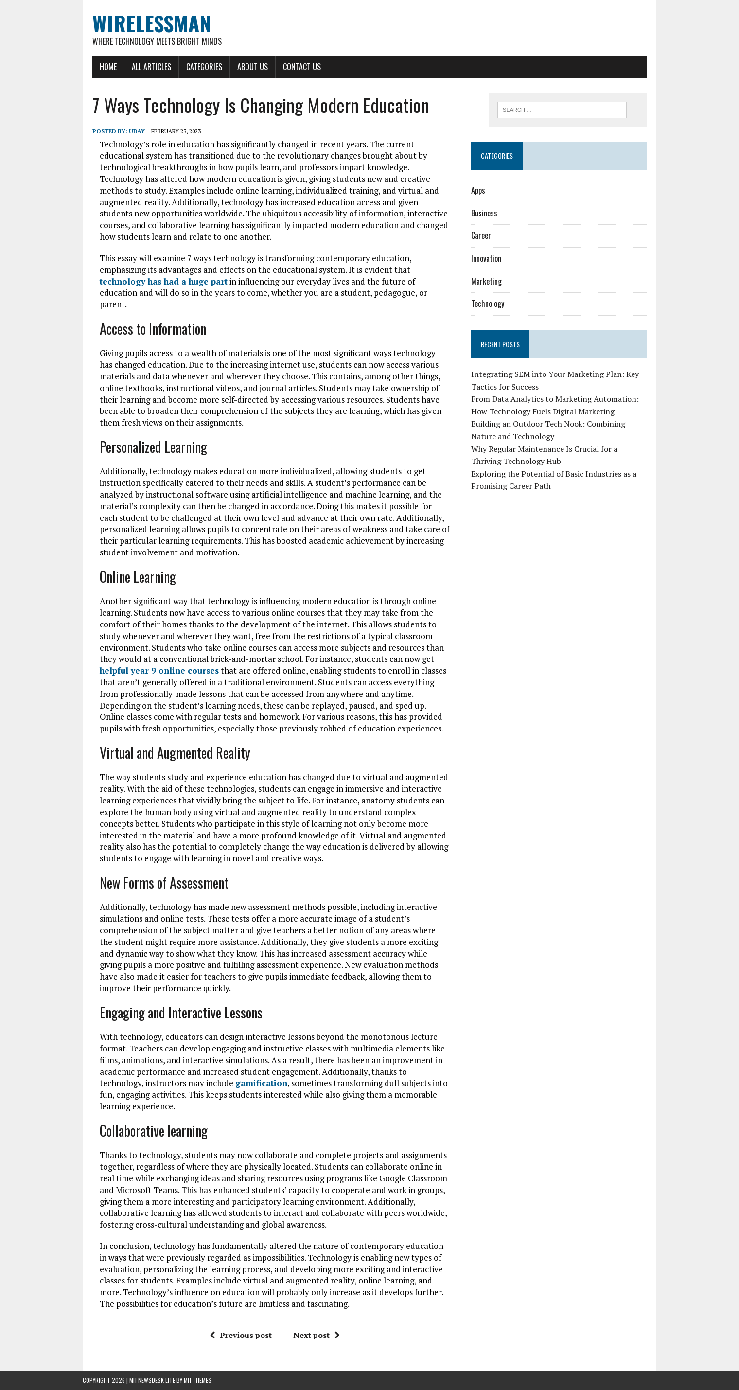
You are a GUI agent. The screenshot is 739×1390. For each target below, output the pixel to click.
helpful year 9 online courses (159, 670)
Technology (487, 303)
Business (484, 213)
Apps (478, 190)
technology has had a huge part (164, 281)
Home (108, 66)
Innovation (486, 258)
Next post (316, 1335)
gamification (261, 1082)
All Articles (151, 66)
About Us (252, 66)
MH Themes (197, 1380)
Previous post (241, 1335)
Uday (137, 131)
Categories (204, 66)
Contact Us (302, 66)
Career (481, 235)
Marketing (486, 281)
